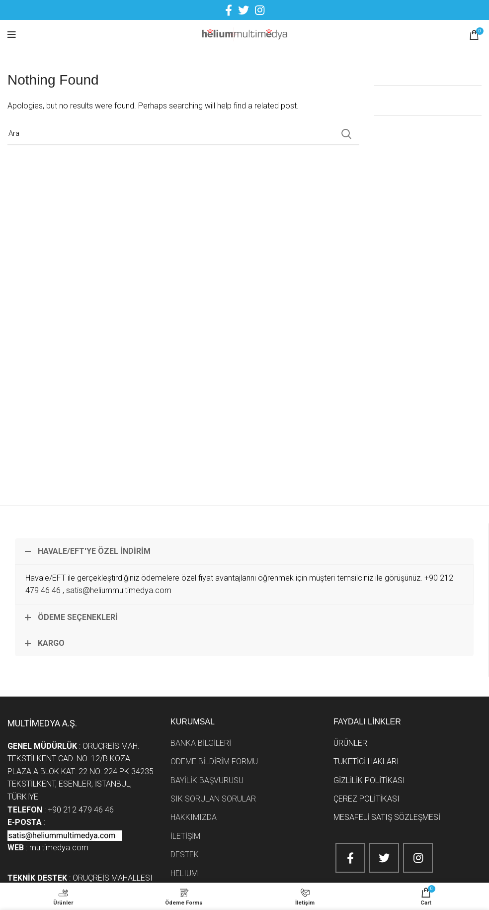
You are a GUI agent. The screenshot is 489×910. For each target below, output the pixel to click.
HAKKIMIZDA (193, 817)
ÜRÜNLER (350, 743)
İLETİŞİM (185, 836)
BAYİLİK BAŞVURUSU (207, 780)
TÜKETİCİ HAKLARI (366, 761)
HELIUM (184, 873)
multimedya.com (59, 847)
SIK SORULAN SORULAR (213, 799)
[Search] (183, 133)
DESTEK (184, 854)
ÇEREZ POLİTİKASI (366, 799)
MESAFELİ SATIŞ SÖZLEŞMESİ (386, 817)
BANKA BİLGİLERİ (200, 743)
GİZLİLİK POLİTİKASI (369, 780)
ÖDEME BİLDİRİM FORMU (214, 761)
